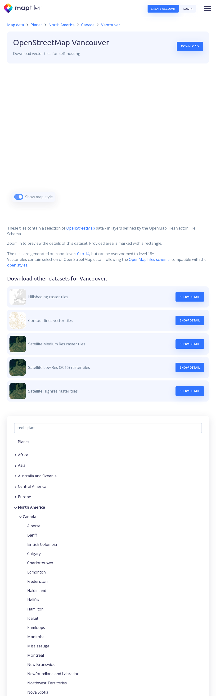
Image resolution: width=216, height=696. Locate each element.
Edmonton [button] (36, 572)
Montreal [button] (35, 655)
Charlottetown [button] (40, 562)
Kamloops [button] (36, 627)
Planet (36, 24)
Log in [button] (188, 9)
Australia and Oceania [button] (37, 476)
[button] (207, 8)
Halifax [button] (33, 599)
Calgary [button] (34, 553)
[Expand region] (15, 455)
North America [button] (31, 507)
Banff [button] (32, 535)
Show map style (39, 196)
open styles (17, 265)
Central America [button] (32, 486)
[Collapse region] (15, 507)
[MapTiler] (23, 8)
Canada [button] (29, 516)
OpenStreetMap (80, 228)
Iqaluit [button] (32, 618)
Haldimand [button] (36, 590)
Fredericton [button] (37, 581)
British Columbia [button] (42, 544)
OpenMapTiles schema (149, 259)
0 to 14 (82, 253)
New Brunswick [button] (41, 664)
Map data (15, 24)
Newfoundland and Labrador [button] (53, 673)
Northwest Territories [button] (47, 683)
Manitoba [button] (36, 636)
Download (190, 46)
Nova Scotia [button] (37, 692)
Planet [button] (23, 441)
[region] (108, 138)
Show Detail (190, 297)
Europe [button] (24, 496)
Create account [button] (163, 9)
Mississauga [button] (38, 646)
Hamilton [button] (35, 609)
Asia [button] (21, 465)
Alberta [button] (33, 526)
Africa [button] (23, 454)
